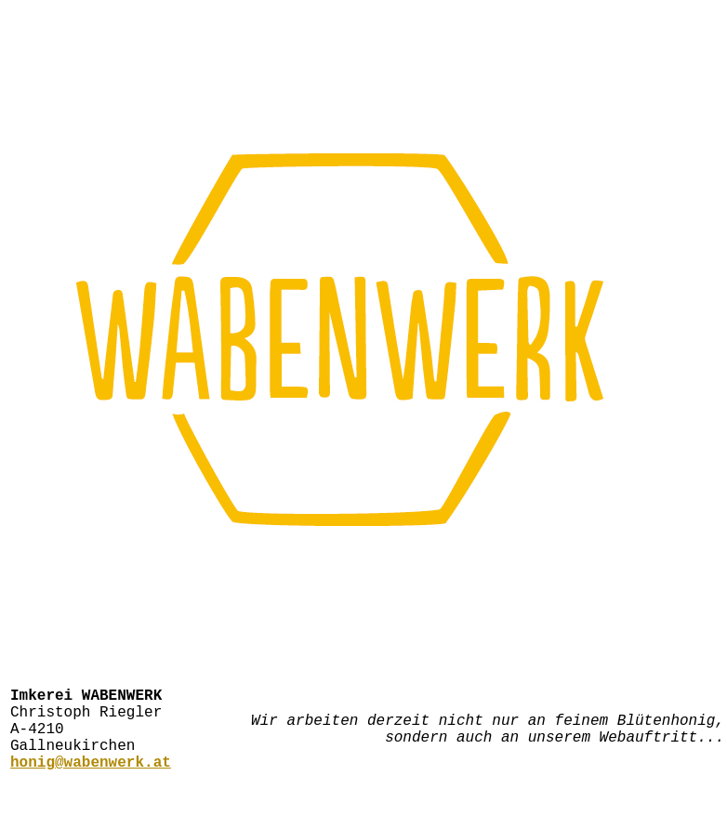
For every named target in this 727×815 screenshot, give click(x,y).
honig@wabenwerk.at (90, 779)
